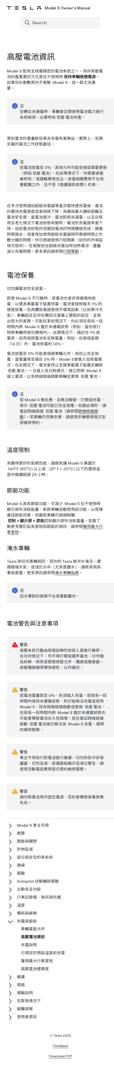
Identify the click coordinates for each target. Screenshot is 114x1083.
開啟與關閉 (27, 841)
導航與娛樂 (27, 913)
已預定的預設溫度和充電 (43, 953)
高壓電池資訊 (33, 937)
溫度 (21, 905)
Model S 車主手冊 (33, 825)
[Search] (61, 23)
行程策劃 (71, 251)
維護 (21, 977)
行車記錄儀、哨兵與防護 (39, 897)
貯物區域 (25, 849)
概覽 (21, 833)
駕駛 (21, 873)
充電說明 (29, 945)
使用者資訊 (27, 1017)
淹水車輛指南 (67, 572)
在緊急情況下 (29, 1001)
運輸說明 (25, 993)
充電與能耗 (27, 921)
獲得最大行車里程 (37, 961)
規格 (21, 985)
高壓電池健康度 (35, 969)
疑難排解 (25, 1009)
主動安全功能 (29, 889)
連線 (21, 865)
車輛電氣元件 (33, 929)
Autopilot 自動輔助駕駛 (38, 881)
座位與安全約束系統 (35, 857)
